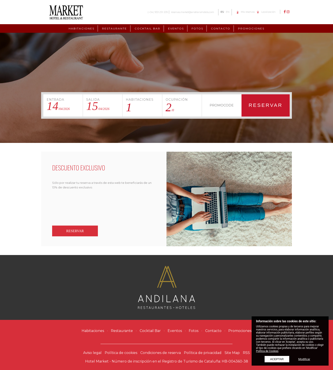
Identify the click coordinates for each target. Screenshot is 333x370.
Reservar (266, 105)
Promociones (251, 28)
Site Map (232, 353)
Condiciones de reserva (160, 353)
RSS (246, 353)
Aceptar (277, 359)
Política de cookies (121, 353)
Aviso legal (92, 353)
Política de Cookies (267, 351)
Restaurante (114, 28)
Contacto (220, 28)
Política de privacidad (202, 353)
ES (222, 11)
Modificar (304, 359)
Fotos (197, 28)
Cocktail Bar (147, 28)
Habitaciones (81, 28)
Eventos (176, 28)
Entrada (55, 100)
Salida (93, 100)
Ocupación (177, 100)
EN (227, 11)
